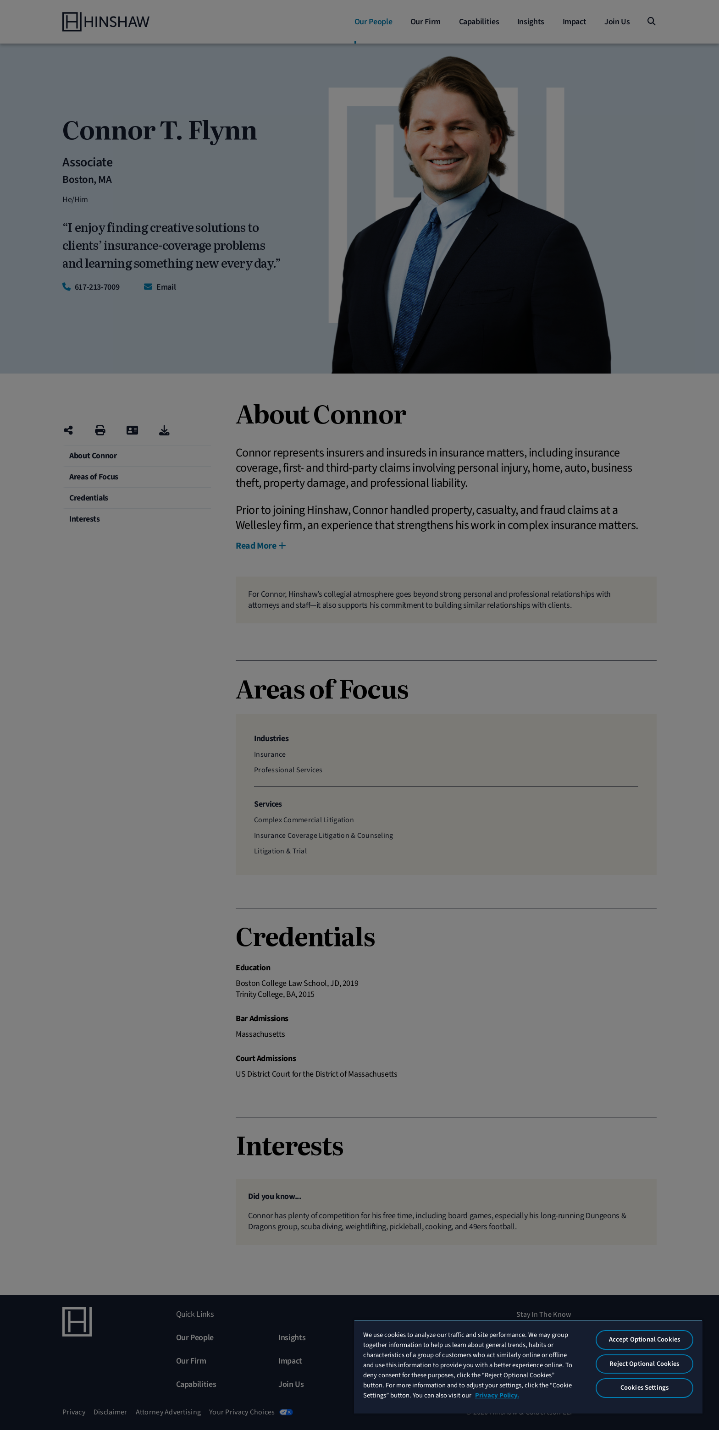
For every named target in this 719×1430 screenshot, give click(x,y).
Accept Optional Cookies (644, 1339)
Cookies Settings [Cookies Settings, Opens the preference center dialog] (644, 1387)
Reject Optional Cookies (644, 1364)
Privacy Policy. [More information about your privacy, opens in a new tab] (497, 1395)
